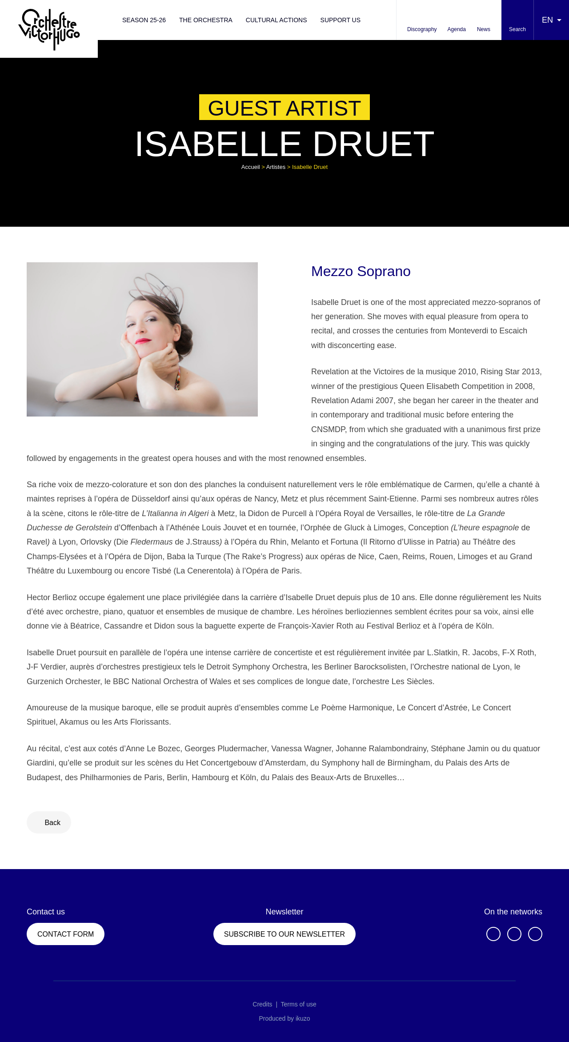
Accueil (250, 167)
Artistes (275, 167)
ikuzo (303, 1018)
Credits (262, 1004)
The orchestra (205, 20)
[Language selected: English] (551, 20)
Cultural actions (276, 20)
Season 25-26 (144, 20)
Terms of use (299, 1004)
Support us (341, 20)
